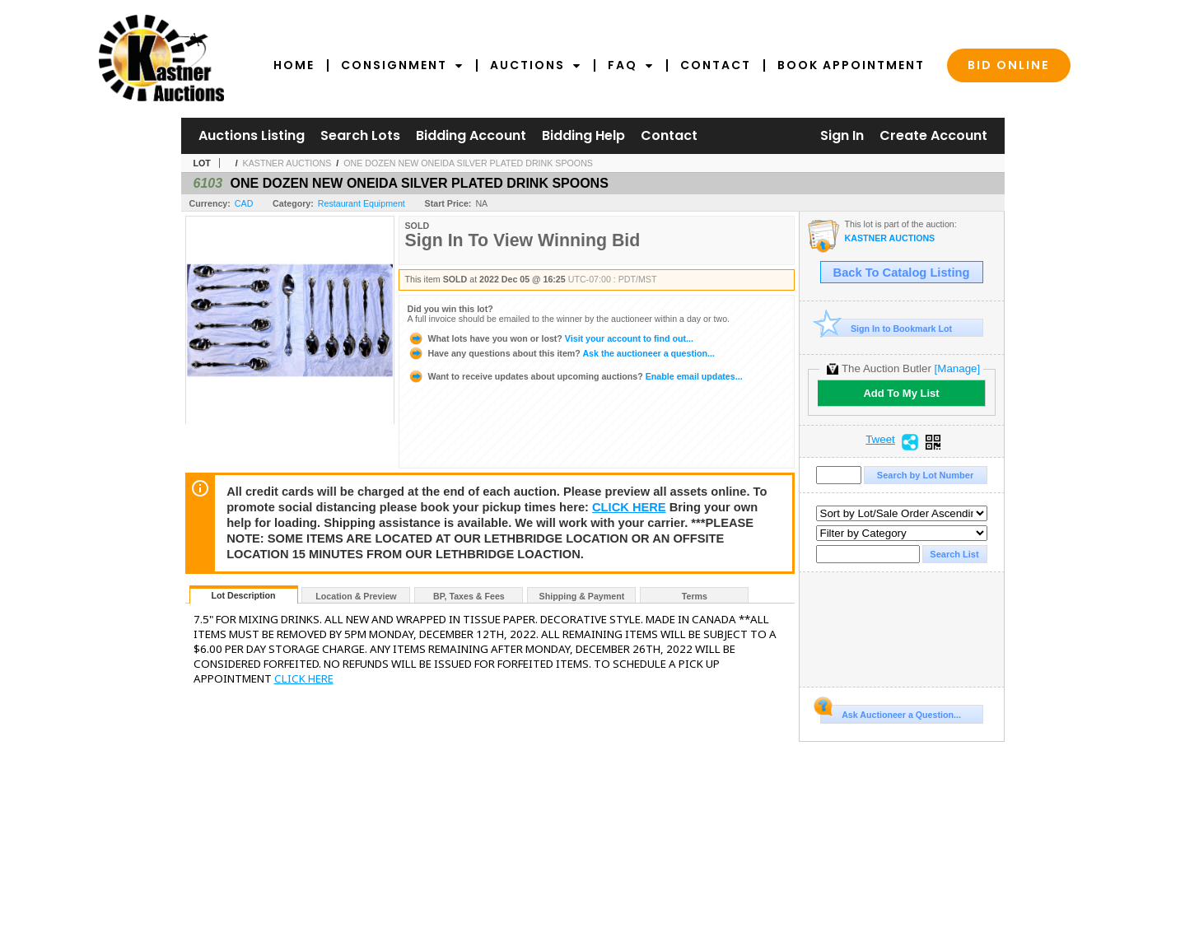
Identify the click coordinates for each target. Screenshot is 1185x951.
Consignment (402, 65)
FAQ (631, 65)
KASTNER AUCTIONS (287, 163)
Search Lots (360, 135)
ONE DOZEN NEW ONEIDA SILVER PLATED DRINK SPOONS (468, 163)
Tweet (880, 439)
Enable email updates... (575, 376)
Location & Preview (355, 596)
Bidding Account (471, 135)
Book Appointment (851, 65)
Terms (694, 596)
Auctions (535, 65)
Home (294, 65)
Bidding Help (583, 135)
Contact (715, 65)
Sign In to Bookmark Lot (886, 328)
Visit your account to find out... (550, 338)
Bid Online (1009, 65)
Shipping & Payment (582, 596)
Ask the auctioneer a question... (561, 353)
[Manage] (957, 368)
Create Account (933, 135)
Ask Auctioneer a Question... (890, 712)
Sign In (842, 135)
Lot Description (243, 595)
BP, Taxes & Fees (469, 596)
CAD (244, 203)
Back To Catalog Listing (901, 272)
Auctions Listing (251, 135)
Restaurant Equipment (361, 203)
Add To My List (901, 393)
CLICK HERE (629, 507)
